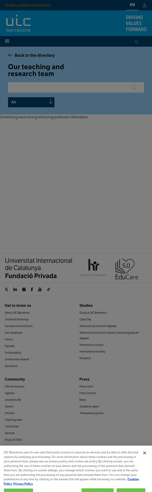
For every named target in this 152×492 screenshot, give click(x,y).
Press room (86, 386)
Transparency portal (91, 413)
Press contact (87, 393)
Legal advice (44, 484)
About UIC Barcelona (17, 312)
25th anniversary (15, 386)
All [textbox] (13, 102)
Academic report (89, 406)
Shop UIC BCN (13, 439)
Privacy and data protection (99, 484)
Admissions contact (91, 345)
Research (85, 358)
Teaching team (13, 419)
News (82, 399)
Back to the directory (35, 55)
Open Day (85, 319)
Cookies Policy (66, 484)
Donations (11, 366)
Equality (10, 346)
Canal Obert (12, 426)
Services (10, 433)
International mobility (92, 351)
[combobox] (31, 102)
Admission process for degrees (97, 326)
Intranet (9, 413)
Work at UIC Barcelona (84, 468)
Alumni (9, 406)
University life (13, 399)
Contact (56, 468)
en (132, 4)
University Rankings (17, 319)
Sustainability (13, 352)
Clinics (9, 339)
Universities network (17, 359)
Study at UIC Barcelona (93, 312)
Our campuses (13, 332)
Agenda (9, 393)
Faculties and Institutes (19, 326)
